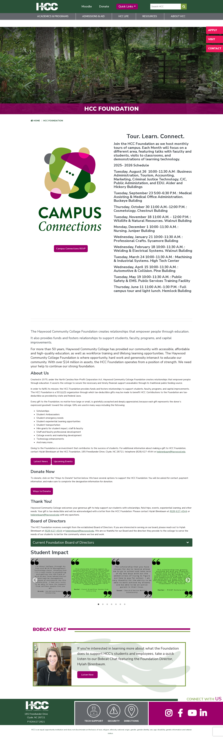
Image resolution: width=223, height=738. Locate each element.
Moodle (86, 6)
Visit (211, 39)
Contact (214, 48)
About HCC (178, 16)
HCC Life (123, 16)
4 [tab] (111, 604)
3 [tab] (107, 604)
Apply (212, 30)
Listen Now (87, 674)
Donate (104, 6)
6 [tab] (120, 604)
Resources (149, 16)
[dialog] (214, 729)
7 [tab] (124, 604)
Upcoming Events (63, 461)
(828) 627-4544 (178, 511)
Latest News (41, 461)
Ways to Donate (42, 491)
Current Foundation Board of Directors (111, 542)
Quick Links (125, 6)
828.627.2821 (37, 721)
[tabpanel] (51, 578)
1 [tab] (98, 604)
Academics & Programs (53, 16)
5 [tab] (115, 604)
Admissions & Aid (93, 16)
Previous (35, 580)
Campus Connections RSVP (71, 248)
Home (37, 120)
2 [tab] (102, 604)
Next (188, 580)
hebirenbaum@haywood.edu (171, 451)
